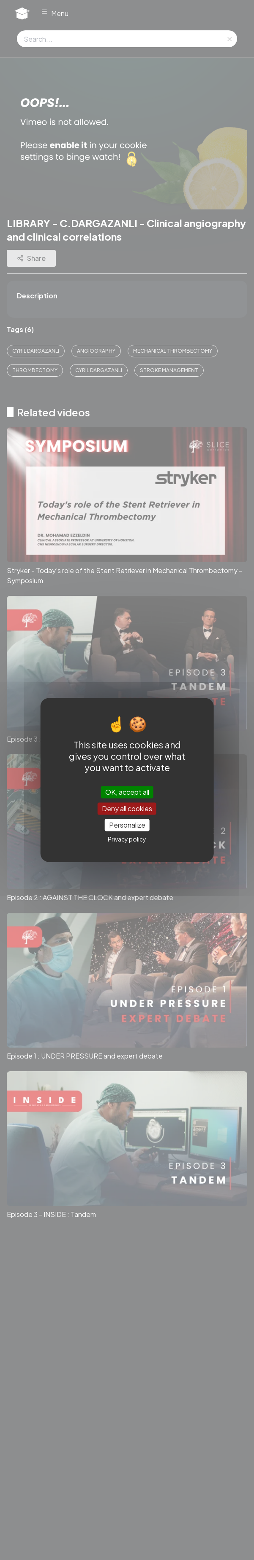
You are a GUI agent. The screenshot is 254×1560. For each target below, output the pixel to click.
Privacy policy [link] (127, 839)
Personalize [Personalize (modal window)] (127, 824)
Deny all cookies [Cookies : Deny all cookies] (127, 808)
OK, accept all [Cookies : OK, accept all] (127, 792)
